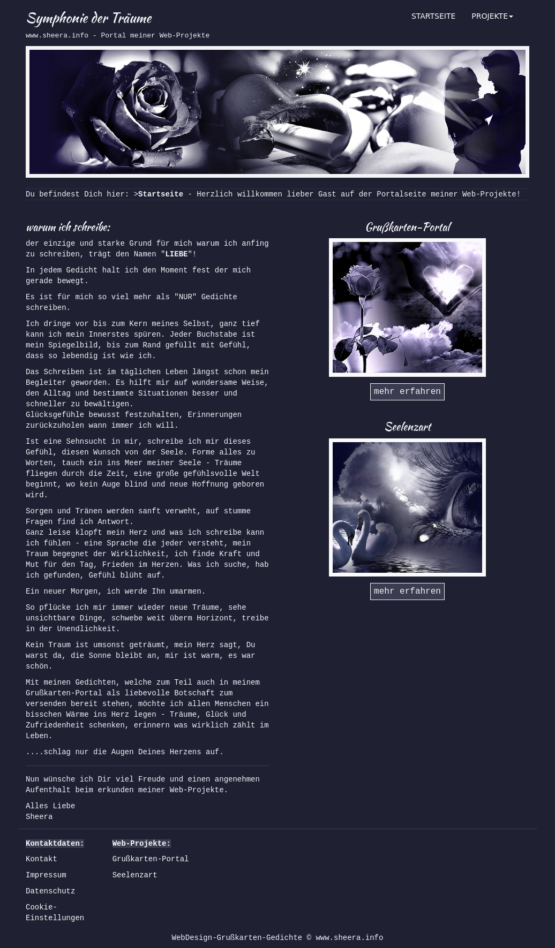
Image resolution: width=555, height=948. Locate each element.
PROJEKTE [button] (492, 16)
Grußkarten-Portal (150, 859)
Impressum (46, 875)
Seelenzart (135, 875)
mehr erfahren (407, 392)
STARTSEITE (433, 16)
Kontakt (41, 859)
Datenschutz (50, 891)
